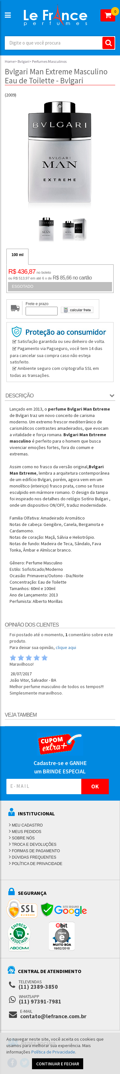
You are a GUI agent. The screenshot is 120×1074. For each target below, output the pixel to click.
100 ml (17, 255)
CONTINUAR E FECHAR (57, 1064)
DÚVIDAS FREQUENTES (34, 857)
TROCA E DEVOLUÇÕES (34, 844)
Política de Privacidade (53, 1052)
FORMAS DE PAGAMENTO (36, 851)
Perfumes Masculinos (49, 61)
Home (10, 61)
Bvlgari (23, 61)
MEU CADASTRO (27, 825)
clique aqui (66, 647)
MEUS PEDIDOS (26, 831)
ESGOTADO (22, 286)
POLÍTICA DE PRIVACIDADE (37, 864)
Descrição (19, 395)
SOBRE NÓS (23, 838)
